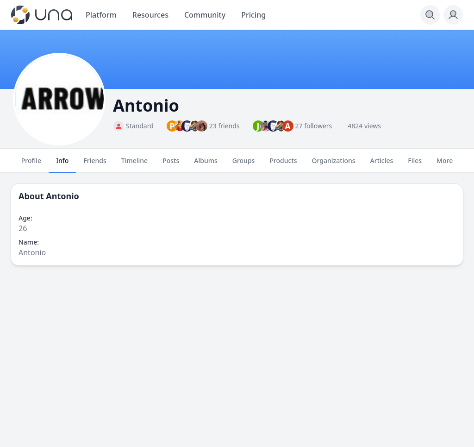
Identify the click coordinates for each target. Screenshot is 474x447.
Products (283, 164)
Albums (206, 164)
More (444, 164)
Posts (171, 164)
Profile (31, 164)
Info (62, 164)
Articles (382, 164)
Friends (94, 164)
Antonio (62, 195)
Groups (243, 164)
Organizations (334, 164)
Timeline (134, 164)
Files (414, 164)
